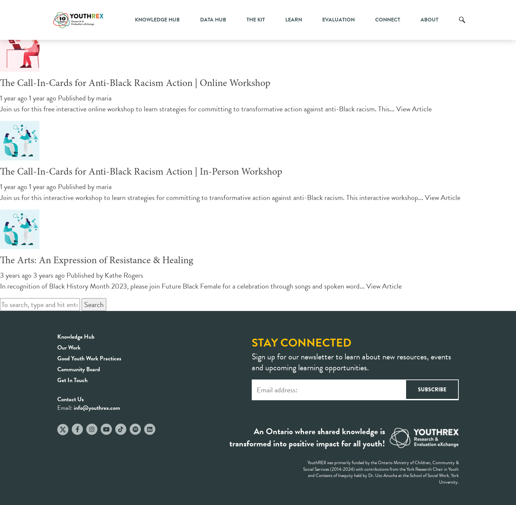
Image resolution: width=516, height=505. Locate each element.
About (429, 20)
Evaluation (338, 20)
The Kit (255, 20)
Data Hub (213, 20)
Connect (387, 20)
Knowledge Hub (157, 20)
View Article (414, 108)
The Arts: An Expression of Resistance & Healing (96, 261)
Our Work (69, 347)
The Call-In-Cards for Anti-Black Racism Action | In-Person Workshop (141, 172)
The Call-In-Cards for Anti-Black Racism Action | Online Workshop (135, 84)
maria (104, 98)
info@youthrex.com (97, 407)
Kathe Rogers (124, 275)
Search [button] (94, 304)
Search (462, 24)
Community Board (78, 369)
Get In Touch (72, 380)
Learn (293, 20)
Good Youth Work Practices (89, 358)
